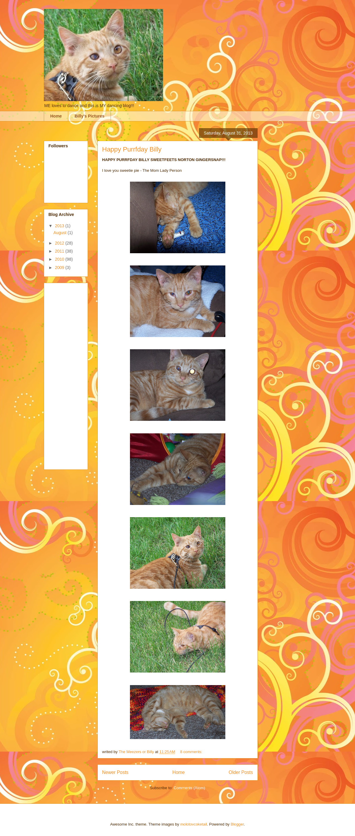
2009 (60, 267)
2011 (60, 251)
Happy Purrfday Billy (132, 149)
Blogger (237, 824)
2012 (60, 243)
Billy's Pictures (89, 116)
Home (56, 116)
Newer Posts (115, 772)
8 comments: (191, 752)
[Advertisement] (72, 374)
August (60, 232)
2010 (60, 259)
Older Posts (241, 772)
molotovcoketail (193, 824)
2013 (60, 225)
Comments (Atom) (189, 788)
